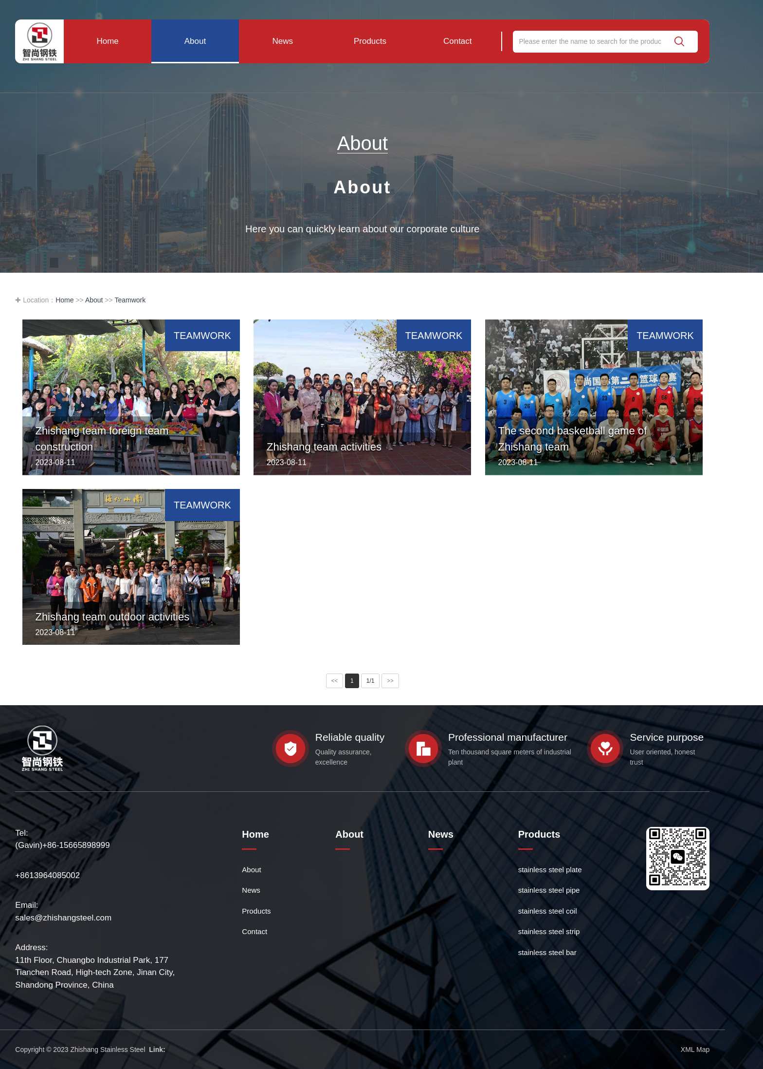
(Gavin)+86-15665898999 (62, 845)
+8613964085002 (47, 875)
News (282, 41)
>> (390, 680)
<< (334, 680)
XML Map (695, 1049)
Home (107, 41)
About (195, 41)
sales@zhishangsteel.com (63, 917)
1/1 (370, 680)
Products (370, 41)
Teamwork (129, 300)
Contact (457, 41)
